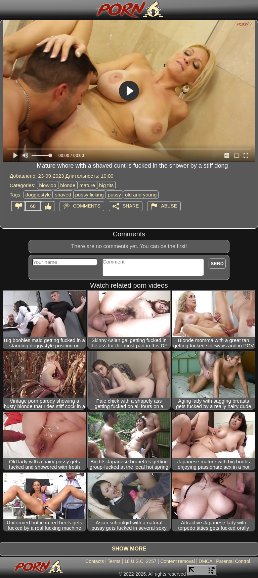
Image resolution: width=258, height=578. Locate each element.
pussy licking (89, 194)
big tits (106, 185)
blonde (67, 185)
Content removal (177, 561)
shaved (63, 194)
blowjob (47, 185)
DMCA (205, 561)
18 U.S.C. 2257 (140, 561)
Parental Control (233, 561)
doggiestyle (38, 194)
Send (217, 263)
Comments (86, 205)
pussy (114, 194)
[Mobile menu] (6, 9)
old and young (141, 194)
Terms (114, 561)
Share (131, 205)
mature (87, 185)
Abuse (169, 205)
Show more (129, 549)
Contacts (94, 561)
